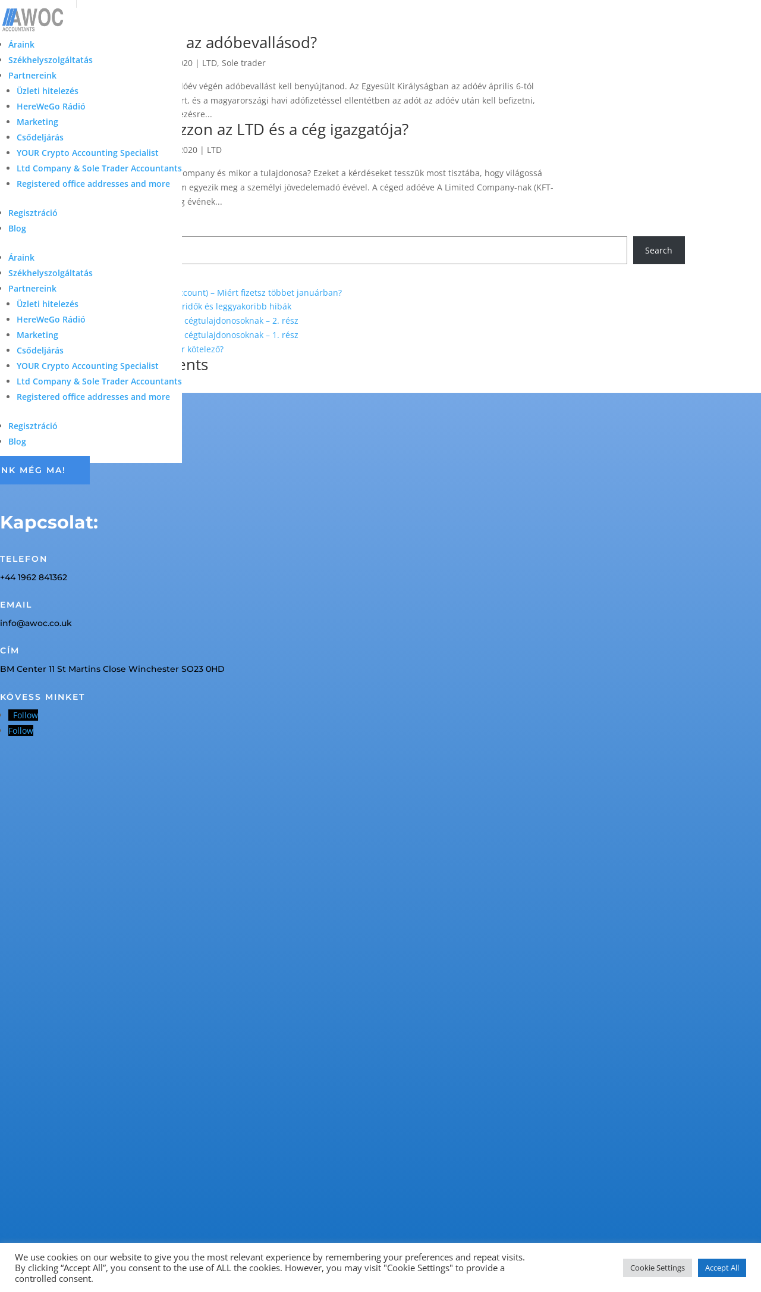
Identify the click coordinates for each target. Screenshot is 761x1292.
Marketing (37, 121)
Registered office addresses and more (93, 183)
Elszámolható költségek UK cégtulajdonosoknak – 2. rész (187, 320)
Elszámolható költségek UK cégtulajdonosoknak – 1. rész (187, 334)
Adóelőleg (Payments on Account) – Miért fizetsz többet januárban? (209, 292)
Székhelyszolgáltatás (50, 59)
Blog (17, 228)
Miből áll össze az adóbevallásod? (196, 42)
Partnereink (32, 75)
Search (658, 250)
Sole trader (244, 62)
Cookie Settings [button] (657, 1267)
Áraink (21, 44)
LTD (209, 62)
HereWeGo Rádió (51, 106)
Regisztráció (33, 212)
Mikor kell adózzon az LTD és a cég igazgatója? (242, 129)
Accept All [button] (722, 1267)
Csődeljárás (40, 137)
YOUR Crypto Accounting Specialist (88, 152)
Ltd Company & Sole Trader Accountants (99, 168)
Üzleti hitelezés (47, 90)
